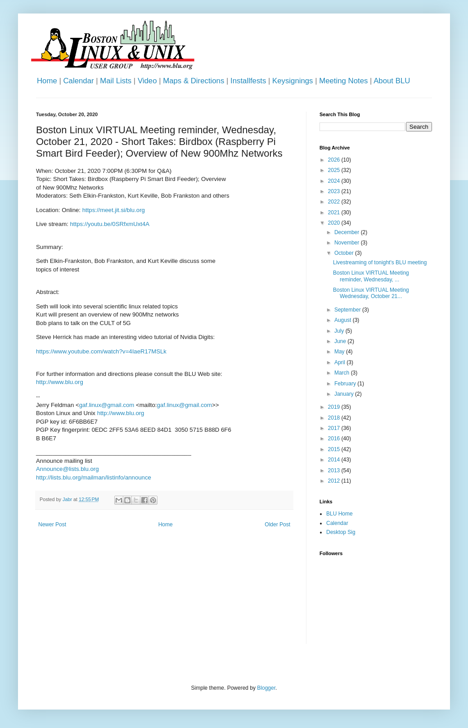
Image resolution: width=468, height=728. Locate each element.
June (340, 341)
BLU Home (339, 514)
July (340, 331)
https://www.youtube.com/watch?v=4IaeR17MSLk (101, 351)
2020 (335, 223)
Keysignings (292, 81)
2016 (335, 438)
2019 (335, 407)
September (348, 310)
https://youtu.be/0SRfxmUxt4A (110, 224)
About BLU (392, 81)
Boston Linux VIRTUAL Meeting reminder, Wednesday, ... (371, 276)
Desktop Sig (341, 532)
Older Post (277, 524)
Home (47, 81)
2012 (335, 481)
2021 (335, 212)
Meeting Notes (343, 81)
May (340, 351)
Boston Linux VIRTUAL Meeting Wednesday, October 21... (371, 293)
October (344, 253)
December (347, 232)
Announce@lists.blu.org (67, 469)
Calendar (78, 81)
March (342, 373)
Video (147, 81)
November (347, 243)
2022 (335, 202)
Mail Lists (115, 81)
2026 (335, 160)
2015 (335, 449)
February (345, 383)
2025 (335, 170)
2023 (335, 191)
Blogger (266, 688)
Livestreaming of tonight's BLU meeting (380, 262)
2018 (335, 418)
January (344, 394)
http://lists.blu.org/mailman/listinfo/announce (93, 477)
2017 (335, 428)
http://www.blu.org (59, 382)
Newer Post (52, 524)
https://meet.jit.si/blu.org (113, 210)
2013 (335, 470)
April (340, 362)
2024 (335, 181)
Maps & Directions (193, 81)
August (343, 320)
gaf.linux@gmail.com (107, 405)
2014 (335, 460)
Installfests (248, 81)
